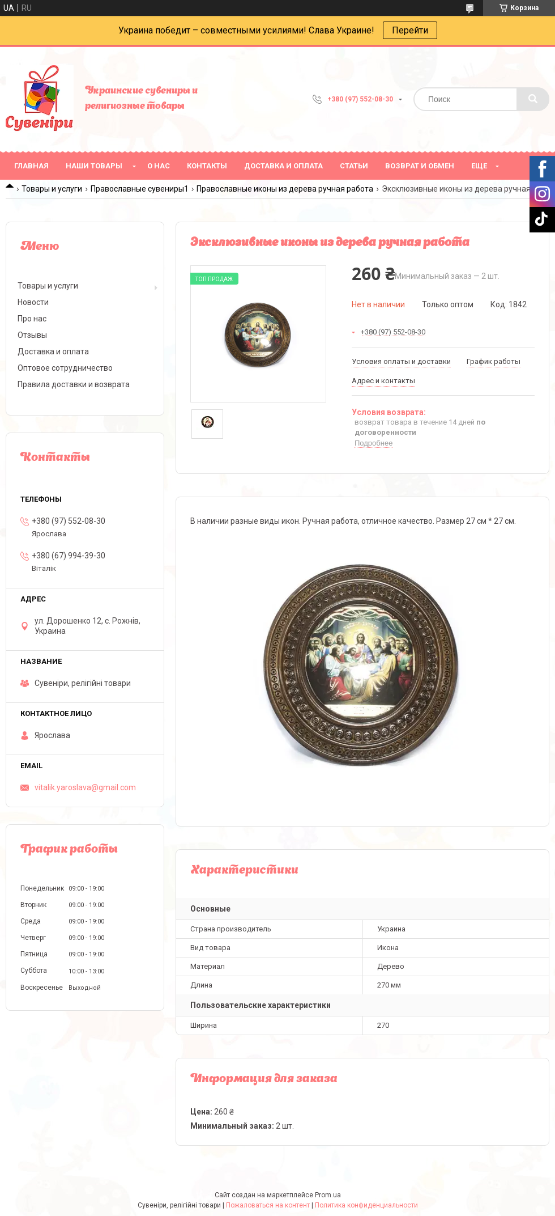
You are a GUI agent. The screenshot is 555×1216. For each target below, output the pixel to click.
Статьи (354, 166)
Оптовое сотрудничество (65, 367)
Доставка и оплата (283, 166)
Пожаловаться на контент (268, 1205)
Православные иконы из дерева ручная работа (285, 188)
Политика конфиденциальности (366, 1205)
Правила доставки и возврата (74, 384)
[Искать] (532, 99)
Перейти (410, 30)
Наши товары (94, 166)
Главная (31, 166)
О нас (158, 166)
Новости (33, 302)
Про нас (32, 318)
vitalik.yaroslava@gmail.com (85, 787)
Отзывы (32, 335)
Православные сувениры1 (140, 188)
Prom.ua (328, 1195)
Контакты (207, 166)
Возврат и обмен (419, 166)
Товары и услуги (52, 188)
